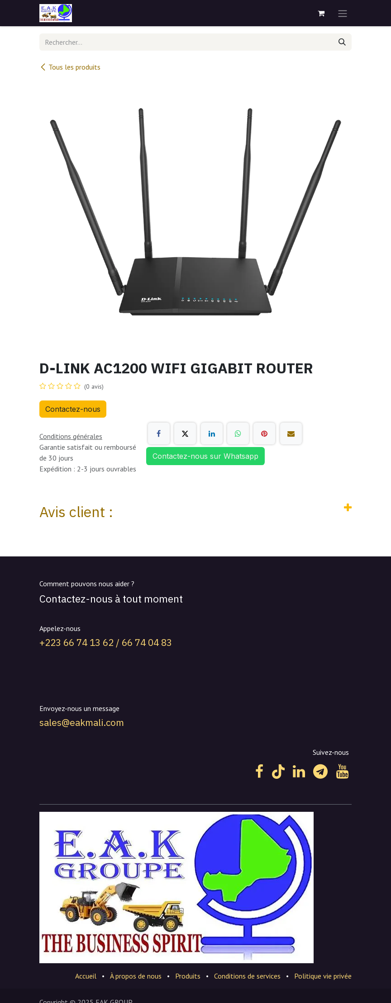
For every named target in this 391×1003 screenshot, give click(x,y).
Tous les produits (69, 66)
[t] (320, 772)
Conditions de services (247, 975)
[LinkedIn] (212, 433)
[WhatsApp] (238, 433)
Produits (187, 975)
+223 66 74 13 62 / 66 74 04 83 (105, 642)
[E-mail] (291, 433)
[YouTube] (342, 772)
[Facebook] (159, 433)
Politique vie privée (323, 975)
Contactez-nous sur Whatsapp (205, 456)
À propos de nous (136, 975)
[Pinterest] (264, 433)
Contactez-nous (72, 409)
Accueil (85, 975)
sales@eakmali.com (81, 722)
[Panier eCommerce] (321, 13)
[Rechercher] (342, 42)
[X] (185, 433)
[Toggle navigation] (343, 13)
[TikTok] (278, 772)
